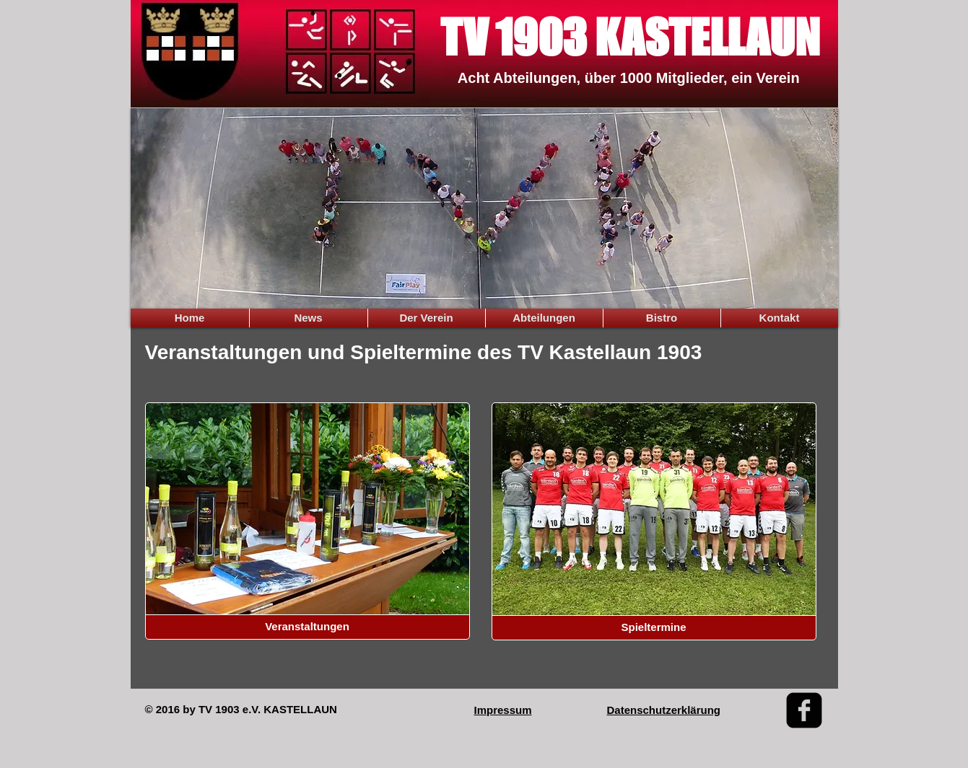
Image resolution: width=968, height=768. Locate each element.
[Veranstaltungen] (307, 627)
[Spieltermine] (654, 627)
